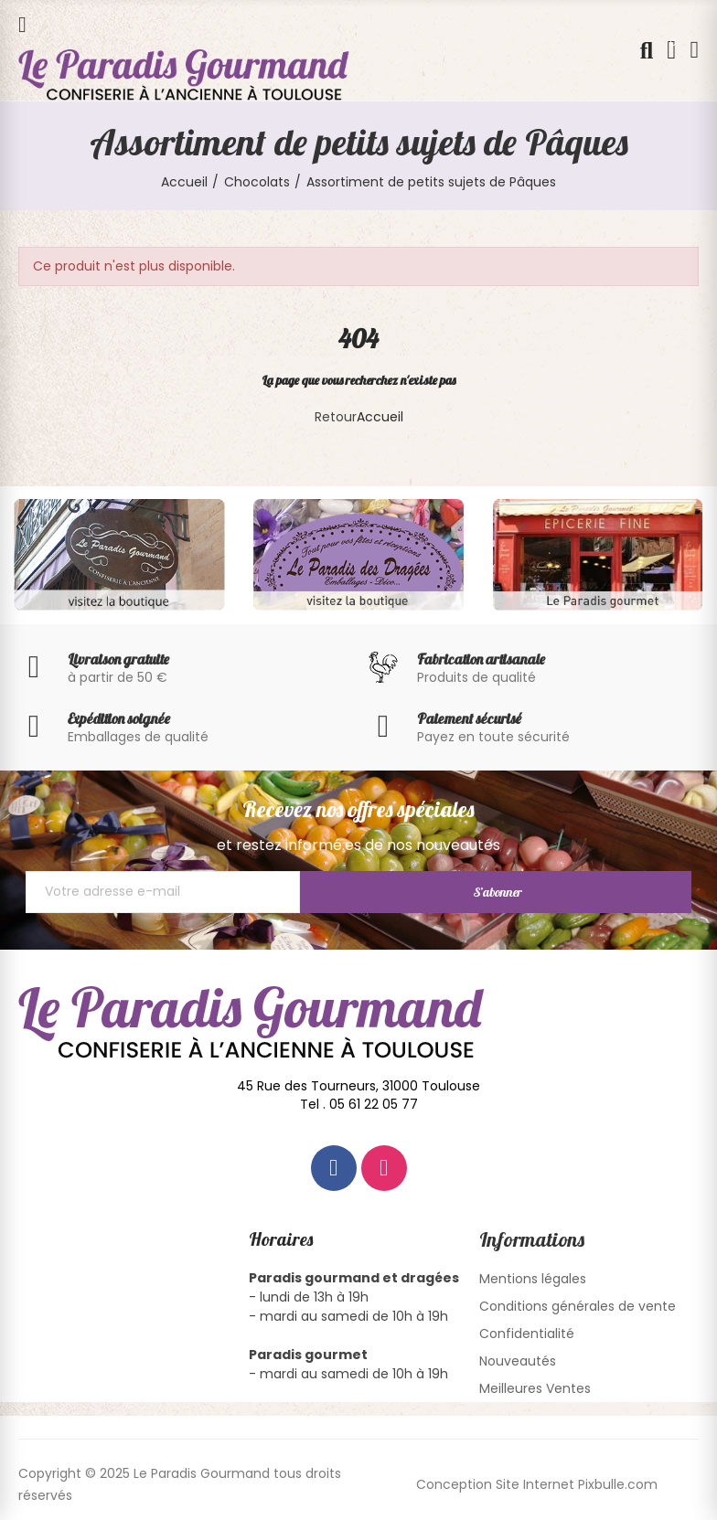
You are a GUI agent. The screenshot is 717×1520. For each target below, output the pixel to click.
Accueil (380, 417)
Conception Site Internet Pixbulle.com (537, 1484)
